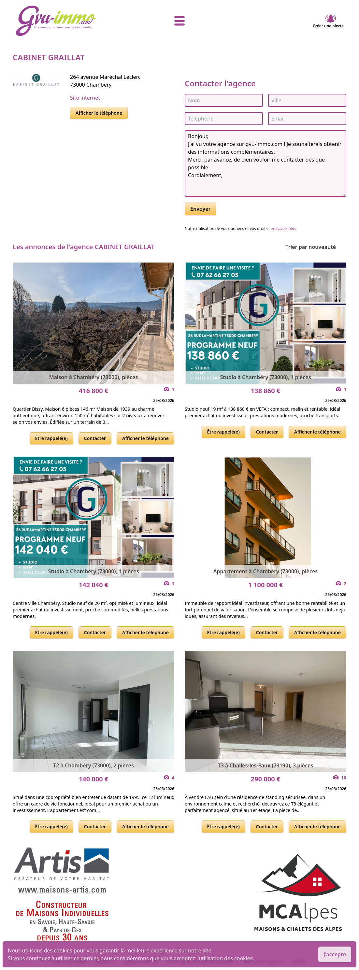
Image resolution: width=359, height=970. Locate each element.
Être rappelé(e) (51, 438)
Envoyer (200, 208)
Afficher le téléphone (99, 113)
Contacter (95, 438)
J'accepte (334, 954)
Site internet (85, 97)
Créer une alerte (328, 21)
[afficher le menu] (179, 21)
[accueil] (70, 21)
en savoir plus (283, 228)
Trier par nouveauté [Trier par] (315, 247)
